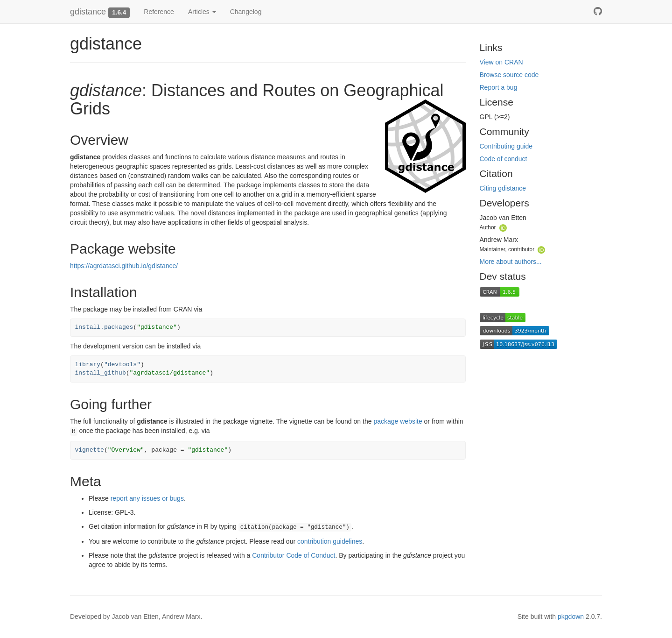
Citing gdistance (503, 188)
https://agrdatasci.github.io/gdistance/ (124, 265)
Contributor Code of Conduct (293, 555)
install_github (100, 372)
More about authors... (511, 261)
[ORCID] (503, 227)
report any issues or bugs (147, 498)
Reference (159, 11)
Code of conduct (503, 159)
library (88, 364)
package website (397, 421)
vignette (89, 450)
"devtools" (122, 364)
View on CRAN (501, 62)
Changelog (246, 11)
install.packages (104, 327)
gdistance (88, 11)
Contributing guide (506, 146)
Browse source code (509, 74)
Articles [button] (202, 11)
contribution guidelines (329, 541)
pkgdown (571, 616)
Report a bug (499, 87)
